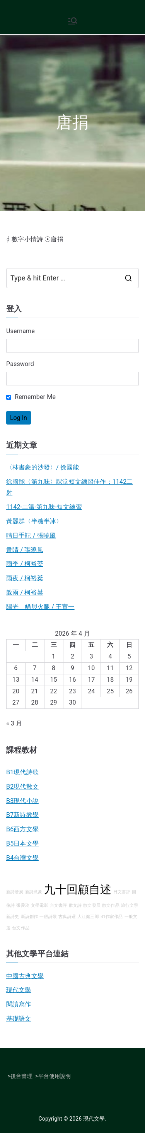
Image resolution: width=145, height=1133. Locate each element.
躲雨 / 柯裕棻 (24, 592)
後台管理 (21, 1076)
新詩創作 (29, 916)
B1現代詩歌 (22, 772)
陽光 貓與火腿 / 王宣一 (40, 606)
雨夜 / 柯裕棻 (24, 578)
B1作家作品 (112, 916)
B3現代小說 (22, 801)
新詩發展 (15, 891)
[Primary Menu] (73, 20)
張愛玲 (22, 905)
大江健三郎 (88, 916)
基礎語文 (18, 1018)
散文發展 (92, 905)
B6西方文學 (22, 829)
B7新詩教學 (22, 814)
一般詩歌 (48, 916)
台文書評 (58, 905)
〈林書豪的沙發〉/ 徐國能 (42, 467)
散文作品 (110, 905)
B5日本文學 (22, 843)
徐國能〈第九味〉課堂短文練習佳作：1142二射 (69, 487)
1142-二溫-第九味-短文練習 (44, 507)
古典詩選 (67, 916)
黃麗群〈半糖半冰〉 (34, 521)
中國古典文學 (25, 976)
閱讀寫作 (18, 1004)
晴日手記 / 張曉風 (31, 535)
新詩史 (12, 916)
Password (20, 364)
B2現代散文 (22, 786)
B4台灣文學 (22, 857)
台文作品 (20, 927)
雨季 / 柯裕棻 (24, 563)
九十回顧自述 (78, 889)
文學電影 (39, 905)
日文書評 (122, 891)
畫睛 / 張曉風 (24, 550)
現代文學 (18, 990)
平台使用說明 (54, 1076)
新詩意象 (34, 891)
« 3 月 (14, 723)
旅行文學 (129, 905)
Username (20, 331)
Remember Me (31, 397)
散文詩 (75, 905)
